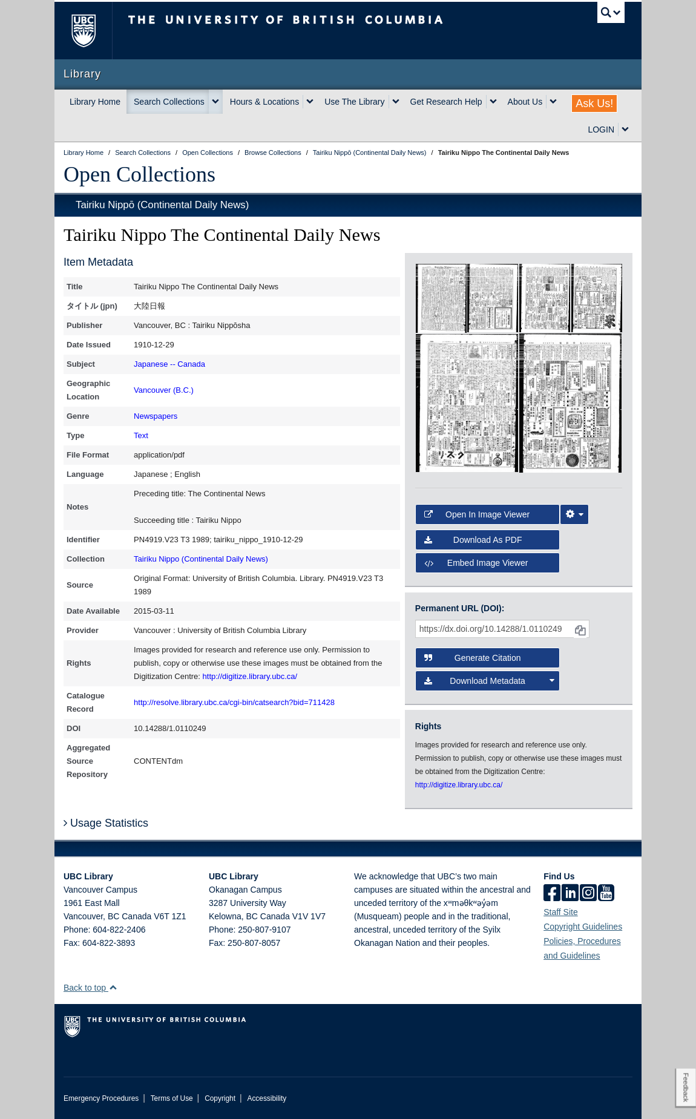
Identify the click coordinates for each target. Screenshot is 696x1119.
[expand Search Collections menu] (215, 101)
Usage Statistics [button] (106, 823)
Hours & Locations (264, 102)
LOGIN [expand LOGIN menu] (601, 129)
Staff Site (560, 912)
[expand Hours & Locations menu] (310, 101)
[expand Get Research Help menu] (493, 101)
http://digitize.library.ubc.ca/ (250, 676)
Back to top (90, 988)
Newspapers (155, 416)
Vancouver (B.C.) (164, 390)
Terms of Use (172, 1098)
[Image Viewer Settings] (574, 514)
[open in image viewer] (441, 297)
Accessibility (266, 1098)
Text (141, 435)
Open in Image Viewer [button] (477, 514)
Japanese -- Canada (169, 364)
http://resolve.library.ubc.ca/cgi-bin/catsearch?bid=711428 (234, 702)
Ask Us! (594, 103)
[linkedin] (570, 894)
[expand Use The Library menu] (396, 101)
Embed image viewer (476, 563)
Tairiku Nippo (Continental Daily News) (201, 558)
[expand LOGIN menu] (625, 129)
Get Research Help (446, 102)
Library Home (95, 102)
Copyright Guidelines (582, 926)
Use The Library (354, 102)
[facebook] (551, 894)
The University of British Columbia (92, 30)
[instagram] (588, 894)
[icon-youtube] (606, 894)
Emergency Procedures (101, 1098)
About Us (525, 102)
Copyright (220, 1098)
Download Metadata (489, 681)
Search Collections (169, 102)
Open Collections (139, 174)
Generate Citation (472, 658)
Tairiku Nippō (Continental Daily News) (162, 205)
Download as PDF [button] (473, 540)
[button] (112, 987)
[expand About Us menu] (553, 101)
